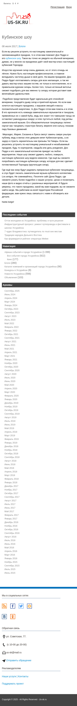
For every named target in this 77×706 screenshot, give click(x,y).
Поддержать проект (13, 683)
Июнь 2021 (9, 345)
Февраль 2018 (11, 479)
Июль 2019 (9, 421)
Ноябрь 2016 (10, 526)
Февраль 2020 (11, 396)
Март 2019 (9, 435)
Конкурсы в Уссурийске (15, 270)
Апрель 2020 (10, 388)
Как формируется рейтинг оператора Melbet (26, 239)
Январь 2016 (10, 558)
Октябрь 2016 (11, 529)
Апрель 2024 (10, 298)
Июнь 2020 (9, 381)
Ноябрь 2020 (10, 363)
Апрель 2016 (10, 551)
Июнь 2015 (9, 573)
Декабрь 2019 (11, 403)
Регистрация (58, 7)
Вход (69, 7)
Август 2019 (10, 417)
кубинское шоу (13, 58)
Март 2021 (9, 356)
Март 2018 (9, 475)
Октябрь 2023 (11, 309)
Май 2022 (9, 323)
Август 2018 (10, 461)
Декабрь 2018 (11, 446)
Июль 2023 (9, 320)
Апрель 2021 (10, 352)
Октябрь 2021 (11, 334)
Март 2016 (9, 555)
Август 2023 (10, 316)
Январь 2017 (10, 518)
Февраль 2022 (11, 327)
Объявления (10, 277)
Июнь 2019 (9, 424)
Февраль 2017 (11, 515)
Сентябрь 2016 (11, 533)
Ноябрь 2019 (10, 406)
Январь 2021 (10, 359)
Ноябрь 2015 (10, 562)
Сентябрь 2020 (11, 370)
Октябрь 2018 (11, 453)
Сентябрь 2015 (11, 565)
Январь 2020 (10, 399)
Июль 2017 (9, 504)
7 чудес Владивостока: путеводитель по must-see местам (33, 231)
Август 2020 (10, 374)
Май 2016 (9, 547)
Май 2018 (9, 468)
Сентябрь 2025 (11, 291)
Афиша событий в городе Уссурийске (23, 252)
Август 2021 (10, 341)
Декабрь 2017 (11, 486)
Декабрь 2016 (11, 522)
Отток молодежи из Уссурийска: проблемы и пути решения (33, 220)
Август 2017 (10, 500)
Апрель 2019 (10, 432)
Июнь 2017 (9, 508)
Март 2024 (9, 302)
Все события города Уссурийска (23, 256)
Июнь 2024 (9, 294)
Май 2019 (9, 428)
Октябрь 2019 (11, 410)
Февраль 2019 (11, 439)
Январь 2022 (10, 331)
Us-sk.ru (43, 699)
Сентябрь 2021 (11, 338)
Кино (9, 259)
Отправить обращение (18, 660)
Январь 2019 (10, 443)
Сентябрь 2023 (11, 312)
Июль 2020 (9, 377)
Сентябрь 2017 (11, 497)
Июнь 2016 (9, 544)
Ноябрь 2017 (10, 490)
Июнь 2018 (9, 464)
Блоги (22, 46)
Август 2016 (10, 537)
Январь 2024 (10, 305)
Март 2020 (9, 392)
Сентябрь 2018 (11, 457)
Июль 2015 (9, 569)
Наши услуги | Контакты (15, 676)
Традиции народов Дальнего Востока (23, 235)
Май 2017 (9, 511)
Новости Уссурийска (14, 274)
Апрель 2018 (10, 471)
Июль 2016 (9, 540)
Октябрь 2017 (11, 493)
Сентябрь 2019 (11, 414)
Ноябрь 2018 (10, 450)
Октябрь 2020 (11, 367)
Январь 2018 (10, 482)
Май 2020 (9, 385)
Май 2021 (9, 349)
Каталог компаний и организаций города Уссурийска (30, 266)
